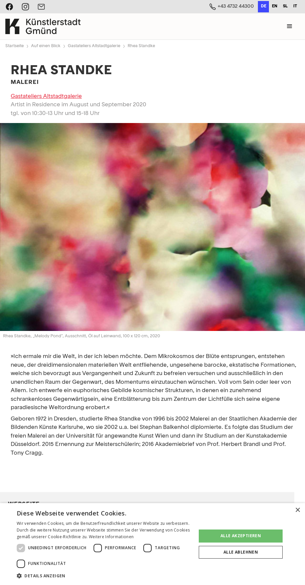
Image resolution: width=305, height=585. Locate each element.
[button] (290, 26)
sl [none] (285, 6)
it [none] (295, 6)
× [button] (297, 510)
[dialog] (152, 544)
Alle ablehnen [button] (240, 552)
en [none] (274, 6)
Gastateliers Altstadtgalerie (94, 46)
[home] (43, 26)
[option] (274, 6)
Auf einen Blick (45, 46)
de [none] (263, 6)
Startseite (14, 46)
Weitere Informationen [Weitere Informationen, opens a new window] (111, 537)
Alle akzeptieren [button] (240, 536)
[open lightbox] (152, 227)
